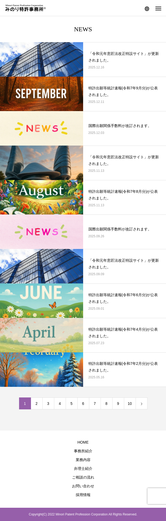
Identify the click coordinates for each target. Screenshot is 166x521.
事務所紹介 (83, 451)
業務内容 (83, 460)
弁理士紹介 (83, 468)
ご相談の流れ (83, 477)
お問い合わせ (83, 486)
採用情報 (83, 495)
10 (130, 403)
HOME (83, 442)
